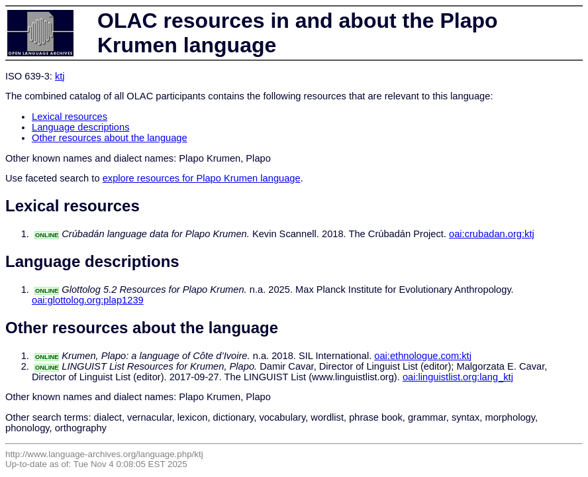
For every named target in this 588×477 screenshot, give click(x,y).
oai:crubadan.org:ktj (491, 234)
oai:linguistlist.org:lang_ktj (458, 377)
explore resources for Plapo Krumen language (202, 178)
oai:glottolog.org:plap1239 (88, 300)
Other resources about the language (109, 137)
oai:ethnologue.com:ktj (422, 355)
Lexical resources (69, 116)
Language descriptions (81, 127)
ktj (60, 76)
